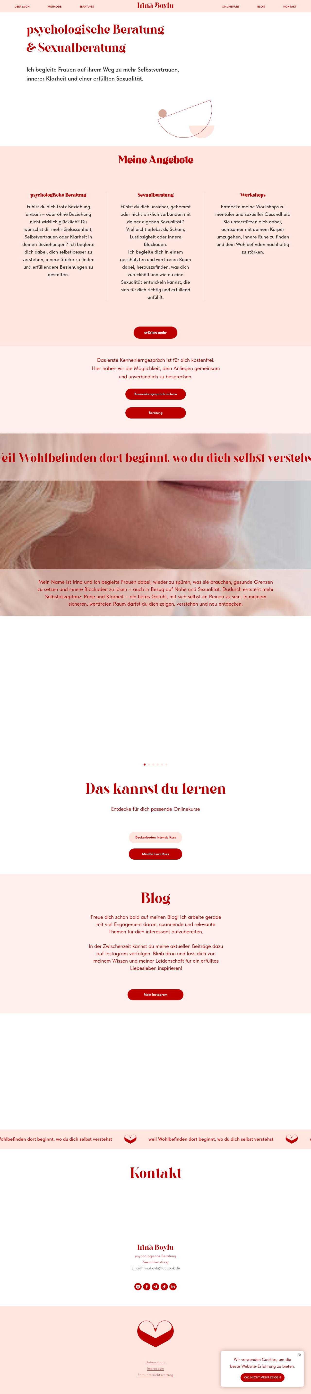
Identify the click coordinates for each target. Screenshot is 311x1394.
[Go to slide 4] (158, 764)
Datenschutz (156, 1362)
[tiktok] (164, 1286)
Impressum (155, 1368)
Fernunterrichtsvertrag (155, 1375)
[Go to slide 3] (153, 764)
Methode (54, 6)
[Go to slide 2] (149, 764)
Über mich (22, 6)
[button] (155, 394)
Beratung (86, 6)
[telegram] (155, 1286)
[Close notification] (300, 1354)
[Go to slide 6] (166, 764)
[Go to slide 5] (162, 764)
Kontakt (289, 6)
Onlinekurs (230, 6)
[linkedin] (173, 1286)
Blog (261, 6)
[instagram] (138, 1286)
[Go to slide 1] (145, 764)
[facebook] (146, 1286)
